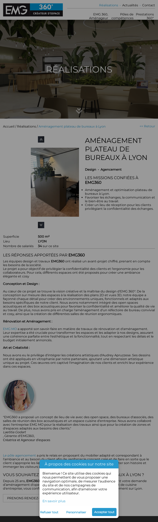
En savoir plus (53, 501)
